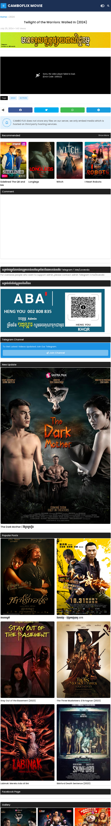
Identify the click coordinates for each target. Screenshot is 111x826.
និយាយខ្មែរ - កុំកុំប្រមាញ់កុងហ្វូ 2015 (70, 617)
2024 (12, 17)
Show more (103, 135)
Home (3, 17)
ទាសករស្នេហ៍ (5, 617)
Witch (60, 181)
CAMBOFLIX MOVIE (25, 5)
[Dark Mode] (102, 5)
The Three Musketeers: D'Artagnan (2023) (79, 700)
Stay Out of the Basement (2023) (18, 700)
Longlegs (33, 181)
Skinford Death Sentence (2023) (73, 783)
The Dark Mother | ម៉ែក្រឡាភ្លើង (17, 527)
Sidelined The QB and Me (12, 183)
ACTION (23, 98)
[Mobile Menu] (3, 5)
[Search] (108, 5)
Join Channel (57, 352)
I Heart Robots (93, 181)
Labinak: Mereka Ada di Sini (15, 783)
